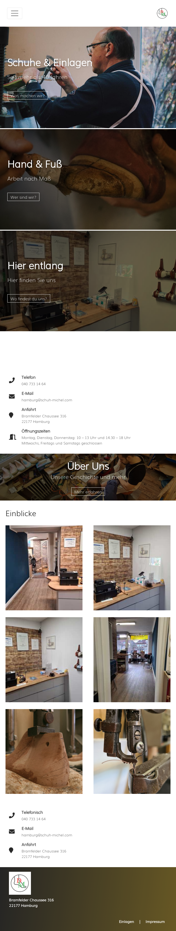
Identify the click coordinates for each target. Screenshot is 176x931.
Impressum (155, 921)
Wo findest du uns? (28, 298)
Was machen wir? (27, 95)
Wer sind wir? (23, 197)
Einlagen (126, 921)
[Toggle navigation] (14, 13)
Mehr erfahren (88, 492)
